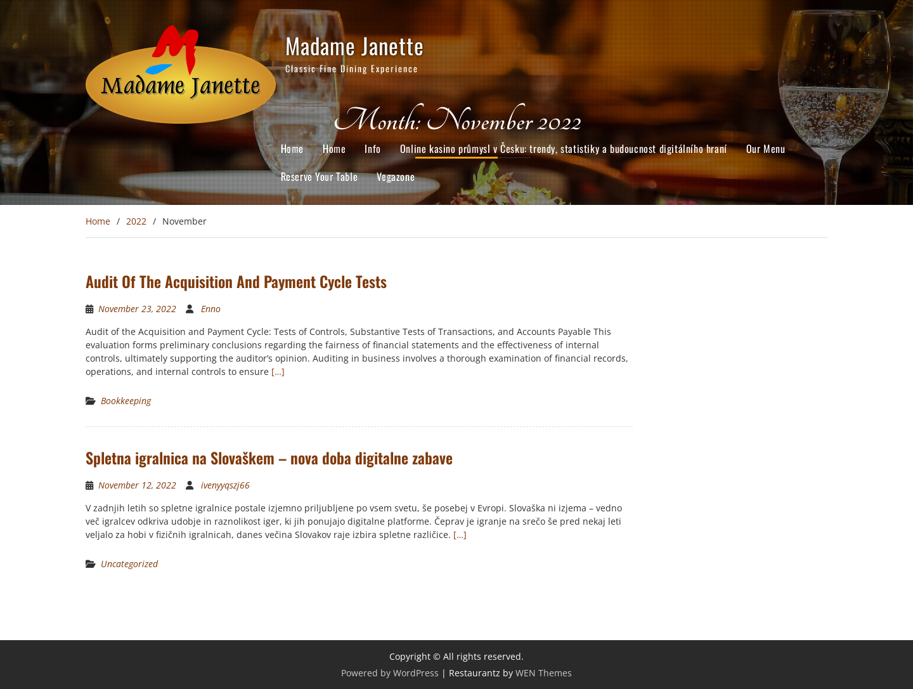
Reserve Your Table (319, 176)
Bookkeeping (126, 401)
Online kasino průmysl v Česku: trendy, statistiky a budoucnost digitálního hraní (563, 148)
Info (372, 148)
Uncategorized (129, 564)
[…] (278, 371)
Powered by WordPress (390, 673)
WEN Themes (543, 673)
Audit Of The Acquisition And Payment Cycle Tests (236, 281)
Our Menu (766, 148)
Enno (211, 309)
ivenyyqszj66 (225, 485)
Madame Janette (354, 45)
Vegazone (396, 176)
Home (292, 148)
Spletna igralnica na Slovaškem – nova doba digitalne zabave (269, 457)
